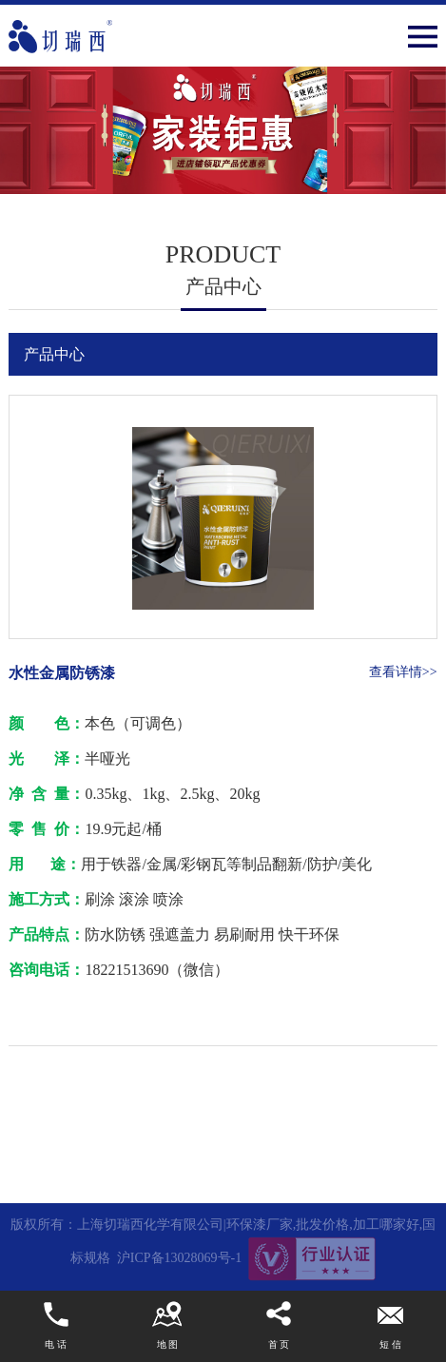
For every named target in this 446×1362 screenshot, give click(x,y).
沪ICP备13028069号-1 (179, 1258)
